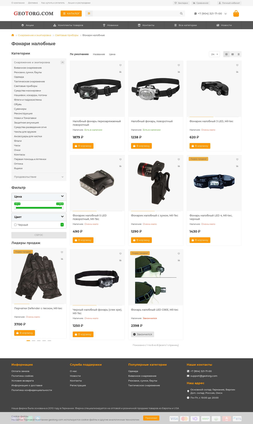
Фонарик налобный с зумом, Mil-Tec (154, 215)
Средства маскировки (27, 90)
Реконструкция (23, 113)
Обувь (17, 104)
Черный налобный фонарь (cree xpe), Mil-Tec (97, 311)
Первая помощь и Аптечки (30, 159)
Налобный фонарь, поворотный (152, 121)
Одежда (19, 76)
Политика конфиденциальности (31, 390)
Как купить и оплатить (52, 3)
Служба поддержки (86, 364)
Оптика (18, 163)
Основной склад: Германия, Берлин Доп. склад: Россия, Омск (212, 391)
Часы (17, 145)
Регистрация (78, 385)
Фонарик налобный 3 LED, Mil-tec (211, 121)
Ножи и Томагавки (25, 118)
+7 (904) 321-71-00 (207, 13)
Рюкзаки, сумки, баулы (28, 72)
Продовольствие (39, 177)
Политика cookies (22, 375)
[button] (28, 340)
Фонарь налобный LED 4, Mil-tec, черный (211, 217)
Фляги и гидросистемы (28, 99)
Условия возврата (22, 380)
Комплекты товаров (68, 25)
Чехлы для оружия (25, 131)
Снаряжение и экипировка (34, 35)
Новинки (110, 25)
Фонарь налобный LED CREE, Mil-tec (154, 309)
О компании (18, 3)
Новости (224, 25)
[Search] (139, 14)
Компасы (19, 154)
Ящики (18, 168)
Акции (27, 25)
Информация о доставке (26, 385)
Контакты (146, 25)
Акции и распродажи (79, 3)
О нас (73, 371)
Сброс (39, 235)
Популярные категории (147, 364)
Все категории (185, 25)
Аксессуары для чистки (28, 136)
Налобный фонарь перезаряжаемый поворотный (97, 123)
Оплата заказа (20, 371)
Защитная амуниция (26, 122)
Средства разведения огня (30, 127)
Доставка (33, 3)
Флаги (18, 140)
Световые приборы (66, 35)
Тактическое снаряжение (29, 81)
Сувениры (20, 108)
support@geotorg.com (203, 375)
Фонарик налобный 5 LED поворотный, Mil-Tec (90, 217)
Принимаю (151, 418)
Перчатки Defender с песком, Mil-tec (38, 308)
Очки (17, 150)
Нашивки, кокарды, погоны (30, 95)
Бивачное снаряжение (28, 67)
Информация (22, 364)
